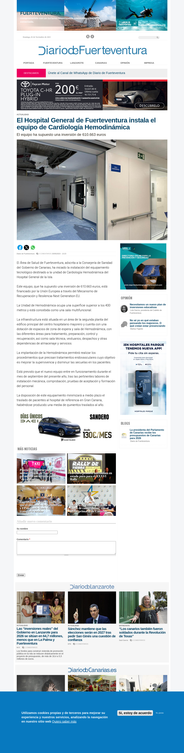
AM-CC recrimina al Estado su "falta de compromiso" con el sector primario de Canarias (90, 508)
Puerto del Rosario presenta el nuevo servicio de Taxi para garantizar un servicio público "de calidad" (39, 474)
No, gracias (160, 713)
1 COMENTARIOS (31, 647)
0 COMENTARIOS (45, 254)
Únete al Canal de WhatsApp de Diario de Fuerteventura (86, 73)
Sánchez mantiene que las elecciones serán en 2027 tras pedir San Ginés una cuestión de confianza (92, 634)
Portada (28, 63)
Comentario (23, 539)
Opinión (125, 63)
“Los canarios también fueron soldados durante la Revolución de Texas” (142, 632)
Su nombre (22, 528)
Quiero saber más (64, 721)
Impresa (149, 63)
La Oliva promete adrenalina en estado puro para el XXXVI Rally (91, 476)
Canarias (101, 63)
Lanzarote (77, 63)
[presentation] (40, 565)
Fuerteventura (52, 63)
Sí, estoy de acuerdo (135, 713)
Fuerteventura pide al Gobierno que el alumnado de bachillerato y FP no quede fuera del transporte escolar (41, 506)
